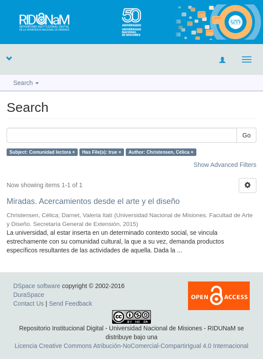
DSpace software (36, 285)
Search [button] (26, 82)
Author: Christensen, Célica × (160, 152)
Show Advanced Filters (225, 164)
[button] (9, 58)
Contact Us (28, 303)
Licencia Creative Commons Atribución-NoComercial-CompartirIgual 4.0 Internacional (131, 345)
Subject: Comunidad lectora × (42, 152)
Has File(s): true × (101, 152)
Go (246, 135)
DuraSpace (28, 294)
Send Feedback (70, 303)
